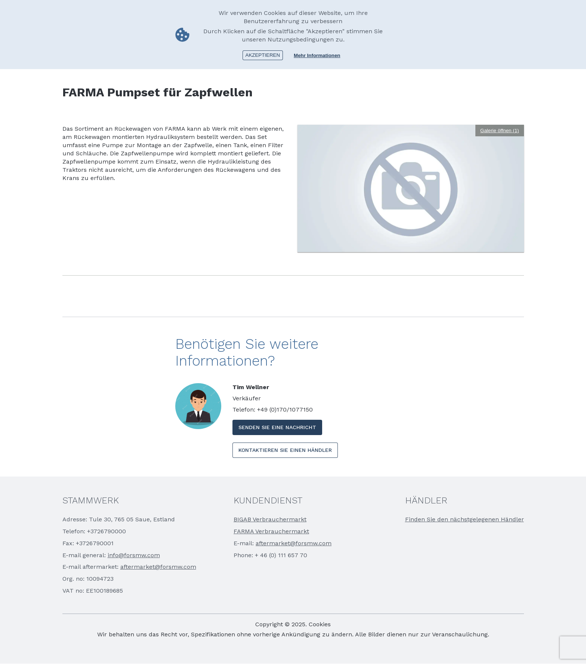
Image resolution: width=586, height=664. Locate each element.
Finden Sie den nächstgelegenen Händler (464, 519)
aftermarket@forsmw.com (158, 566)
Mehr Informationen (317, 55)
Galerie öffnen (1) (499, 130)
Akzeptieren (263, 55)
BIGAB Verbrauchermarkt (270, 519)
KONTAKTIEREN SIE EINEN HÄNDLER (285, 450)
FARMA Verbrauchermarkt (271, 531)
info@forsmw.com (134, 555)
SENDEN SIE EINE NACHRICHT (277, 427)
